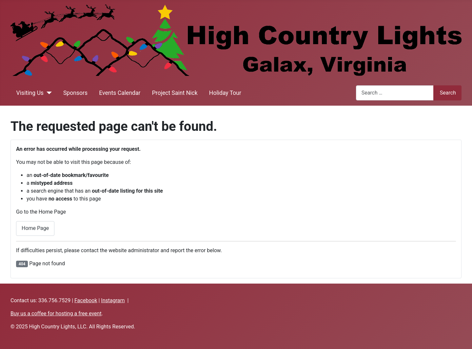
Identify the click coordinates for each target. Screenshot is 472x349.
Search (448, 93)
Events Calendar (119, 93)
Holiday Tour (225, 93)
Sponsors (75, 93)
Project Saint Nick (175, 93)
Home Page (35, 228)
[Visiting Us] (48, 93)
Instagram (113, 300)
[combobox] (395, 92)
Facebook (85, 300)
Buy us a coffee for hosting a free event (56, 313)
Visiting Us (30, 93)
